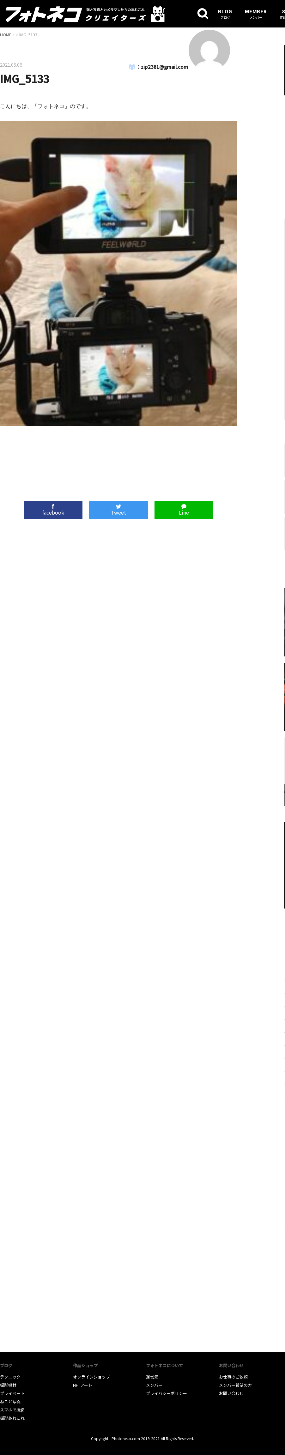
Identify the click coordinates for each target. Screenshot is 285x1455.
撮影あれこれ (12, 1418)
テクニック (10, 1377)
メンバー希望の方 (235, 1385)
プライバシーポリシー (166, 1393)
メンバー (154, 1385)
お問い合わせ (231, 1393)
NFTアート (82, 1385)
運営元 (152, 1377)
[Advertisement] (118, 460)
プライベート (12, 1393)
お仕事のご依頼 (233, 1377)
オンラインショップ (91, 1377)
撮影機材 (8, 1385)
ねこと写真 (10, 1401)
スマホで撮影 (12, 1410)
